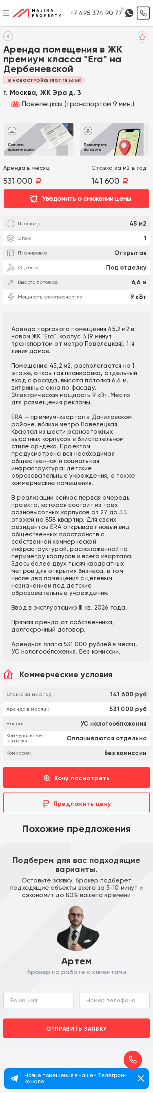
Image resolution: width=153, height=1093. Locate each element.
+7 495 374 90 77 (96, 13)
